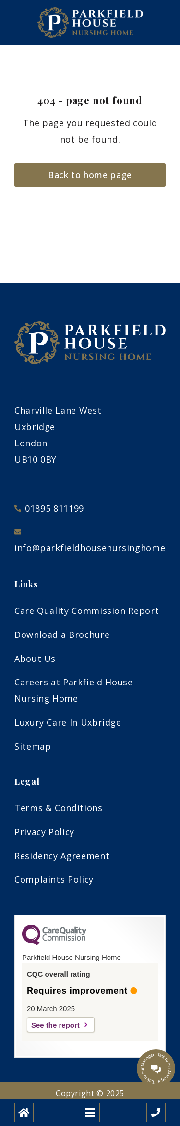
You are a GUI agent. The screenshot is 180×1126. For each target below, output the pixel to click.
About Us (35, 658)
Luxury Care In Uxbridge (67, 722)
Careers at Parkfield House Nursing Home (73, 690)
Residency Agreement (61, 856)
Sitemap (32, 746)
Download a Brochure (61, 634)
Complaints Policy (54, 879)
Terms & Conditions (58, 808)
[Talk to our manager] (156, 1068)
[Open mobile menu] (90, 1112)
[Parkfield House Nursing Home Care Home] (90, 22)
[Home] (24, 1112)
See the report (55, 1025)
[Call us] (156, 1112)
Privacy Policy (44, 832)
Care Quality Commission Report (86, 610)
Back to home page (90, 174)
